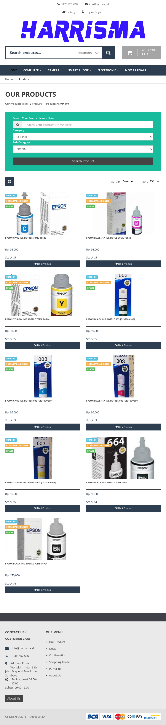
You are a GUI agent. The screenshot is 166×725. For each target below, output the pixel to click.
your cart (149, 52)
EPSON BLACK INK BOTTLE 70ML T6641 (107, 482)
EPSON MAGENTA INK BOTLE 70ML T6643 (108, 237)
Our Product (57, 642)
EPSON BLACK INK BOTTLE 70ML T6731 (26, 563)
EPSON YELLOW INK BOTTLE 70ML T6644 (27, 319)
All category (88, 53)
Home (12, 70)
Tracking (68, 12)
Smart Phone (79, 70)
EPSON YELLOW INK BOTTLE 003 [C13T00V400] (30, 482)
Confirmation (57, 655)
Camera (55, 70)
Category (18, 130)
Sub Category (21, 142)
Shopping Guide (59, 662)
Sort (145, 181)
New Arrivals (135, 70)
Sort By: (116, 181)
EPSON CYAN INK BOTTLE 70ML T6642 (25, 237)
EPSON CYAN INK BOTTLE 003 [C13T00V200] (28, 400)
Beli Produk (42, 264)
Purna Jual (55, 669)
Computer (32, 70)
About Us (14, 698)
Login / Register (95, 12)
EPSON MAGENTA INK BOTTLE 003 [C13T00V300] (112, 400)
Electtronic (108, 70)
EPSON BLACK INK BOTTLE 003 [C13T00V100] (110, 319)
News (52, 649)
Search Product (83, 161)
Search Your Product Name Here (33, 118)
